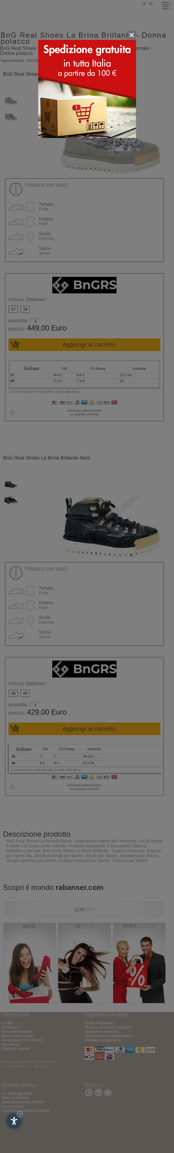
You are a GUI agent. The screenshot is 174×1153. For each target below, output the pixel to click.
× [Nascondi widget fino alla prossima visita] (20, 1114)
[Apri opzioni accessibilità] (13, 1120)
